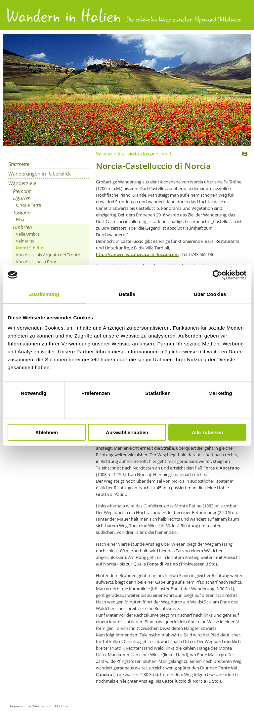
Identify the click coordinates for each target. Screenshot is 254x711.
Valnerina (25, 241)
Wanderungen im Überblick (39, 173)
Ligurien (22, 198)
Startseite (18, 164)
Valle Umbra (28, 234)
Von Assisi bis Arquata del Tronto (48, 255)
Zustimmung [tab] (44, 294)
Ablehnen (46, 432)
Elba (20, 219)
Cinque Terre (28, 205)
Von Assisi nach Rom (36, 262)
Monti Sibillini (30, 248)
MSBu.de (61, 706)
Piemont (22, 191)
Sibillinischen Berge (136, 153)
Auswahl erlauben (127, 432)
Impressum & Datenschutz (31, 706)
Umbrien (22, 227)
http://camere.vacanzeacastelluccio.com (137, 254)
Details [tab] (127, 294)
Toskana (21, 212)
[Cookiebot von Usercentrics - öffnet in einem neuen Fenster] (217, 275)
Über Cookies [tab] (210, 294)
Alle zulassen (207, 432)
